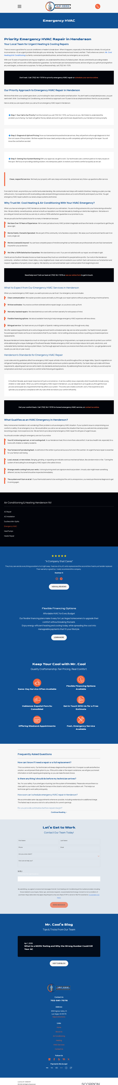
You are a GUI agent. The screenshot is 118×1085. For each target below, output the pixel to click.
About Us (59, 1032)
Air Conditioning (59, 1037)
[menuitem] (59, 511)
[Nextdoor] (64, 1060)
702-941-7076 (59, 1001)
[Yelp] (59, 1060)
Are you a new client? (25, 855)
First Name (22, 841)
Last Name (64, 841)
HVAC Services (59, 1045)
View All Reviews (59, 586)
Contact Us (59, 1050)
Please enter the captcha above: (28, 874)
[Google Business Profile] (49, 1060)
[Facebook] (54, 1060)
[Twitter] (68, 1060)
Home (59, 1028)
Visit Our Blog (59, 964)
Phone (21, 848)
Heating (59, 1041)
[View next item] (61, 578)
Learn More (59, 637)
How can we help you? (26, 861)
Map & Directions (59, 1017)
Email (62, 848)
